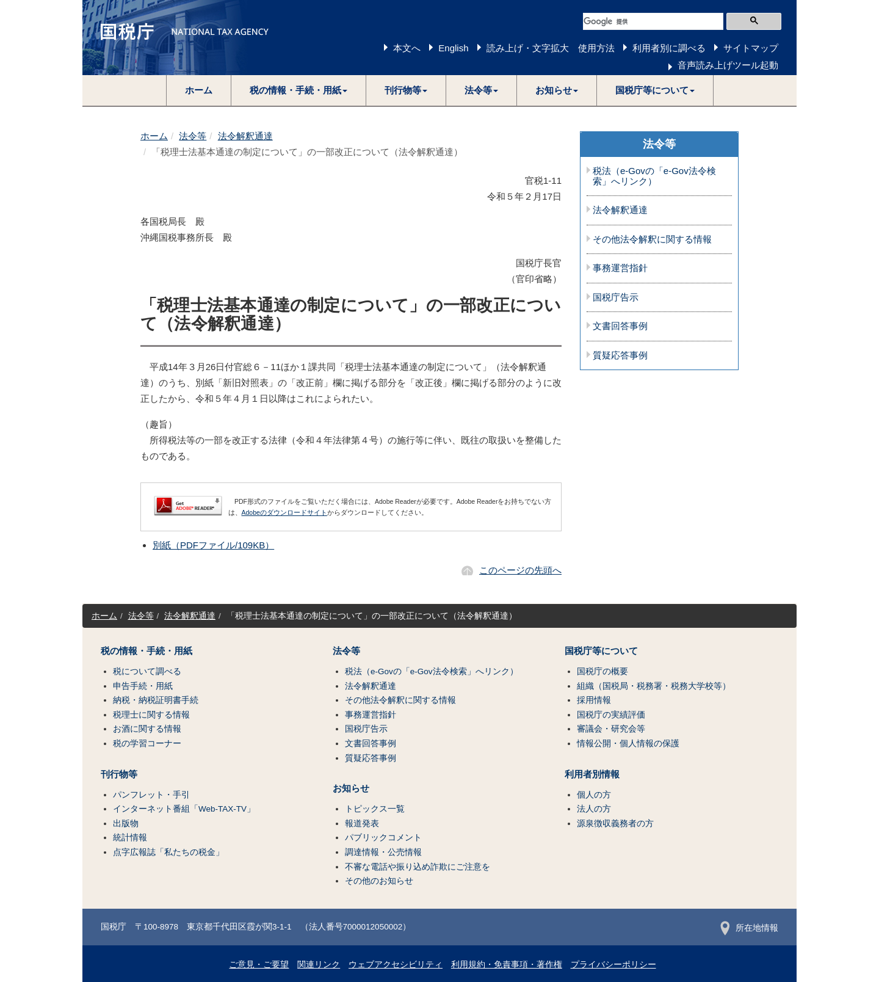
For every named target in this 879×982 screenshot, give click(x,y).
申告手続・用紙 (143, 686)
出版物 (126, 823)
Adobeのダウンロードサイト (284, 512)
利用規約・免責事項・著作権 (506, 964)
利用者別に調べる (669, 48)
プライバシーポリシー (613, 964)
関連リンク (318, 964)
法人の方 (594, 808)
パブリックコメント (383, 837)
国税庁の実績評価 (611, 714)
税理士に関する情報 (151, 714)
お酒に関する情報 (147, 728)
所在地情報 (749, 928)
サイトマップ (750, 48)
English (453, 48)
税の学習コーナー (147, 743)
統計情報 (130, 837)
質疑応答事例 (620, 355)
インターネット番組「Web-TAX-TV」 (184, 808)
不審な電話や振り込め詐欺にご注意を (417, 866)
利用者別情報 (592, 774)
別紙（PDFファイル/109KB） (213, 545)
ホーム (198, 90)
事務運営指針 (620, 268)
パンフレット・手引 (151, 794)
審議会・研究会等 (611, 728)
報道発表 (362, 823)
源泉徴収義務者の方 (615, 823)
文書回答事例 (620, 326)
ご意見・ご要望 (259, 964)
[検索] (653, 21)
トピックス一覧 (375, 808)
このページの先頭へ (520, 570)
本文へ (407, 48)
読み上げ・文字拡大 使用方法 (551, 48)
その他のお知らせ (379, 881)
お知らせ (351, 788)
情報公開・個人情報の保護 (628, 743)
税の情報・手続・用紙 (146, 651)
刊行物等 (119, 774)
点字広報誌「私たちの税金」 (168, 852)
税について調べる (147, 671)
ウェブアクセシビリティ (396, 964)
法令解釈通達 (245, 136)
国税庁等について (601, 651)
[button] (298, 90)
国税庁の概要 (602, 671)
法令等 (192, 136)
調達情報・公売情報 (383, 852)
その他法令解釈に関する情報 (652, 239)
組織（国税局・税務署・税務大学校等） (654, 686)
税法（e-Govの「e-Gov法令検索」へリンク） (654, 176)
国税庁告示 (615, 297)
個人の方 (594, 794)
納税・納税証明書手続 (155, 700)
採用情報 (594, 700)
